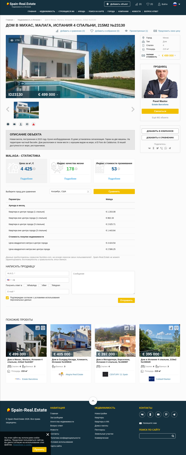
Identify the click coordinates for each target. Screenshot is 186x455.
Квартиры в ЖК (102, 421)
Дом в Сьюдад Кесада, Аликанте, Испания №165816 (70, 360)
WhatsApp (32, 285)
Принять (39, 449)
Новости (54, 430)
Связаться (160, 111)
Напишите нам (150, 423)
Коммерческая (101, 438)
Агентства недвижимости (62, 421)
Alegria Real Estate (74, 374)
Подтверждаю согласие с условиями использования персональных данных (35, 298)
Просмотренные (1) (139, 31)
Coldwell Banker (163, 379)
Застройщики (56, 417)
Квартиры (99, 417)
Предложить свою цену (169, 31)
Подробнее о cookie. (22, 445)
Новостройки (101, 413)
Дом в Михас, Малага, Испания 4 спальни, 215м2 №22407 (24, 360)
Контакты (54, 434)
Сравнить (114, 191)
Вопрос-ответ (56, 426)
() (140, 4)
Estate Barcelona (160, 104)
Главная (54, 413)
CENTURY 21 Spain (119, 374)
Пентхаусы (100, 430)
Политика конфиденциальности (65, 438)
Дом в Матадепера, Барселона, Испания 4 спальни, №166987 (113, 360)
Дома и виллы (101, 426)
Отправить (126, 300)
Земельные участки (104, 434)
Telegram (56, 285)
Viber (44, 285)
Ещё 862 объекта (160, 117)
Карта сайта (56, 446)
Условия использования (61, 442)
